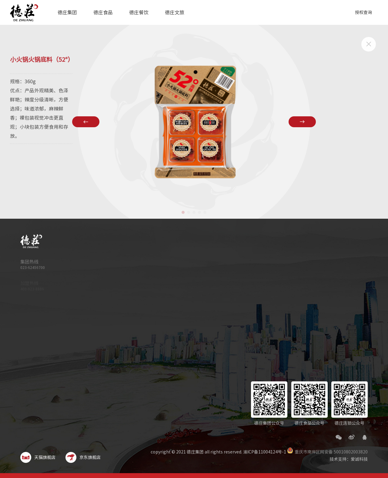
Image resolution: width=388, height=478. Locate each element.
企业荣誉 (216, 290)
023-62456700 (32, 270)
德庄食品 (103, 12)
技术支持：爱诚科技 (348, 459)
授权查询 (363, 12)
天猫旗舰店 (37, 457)
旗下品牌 (216, 282)
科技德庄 (216, 266)
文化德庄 (216, 274)
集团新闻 (216, 298)
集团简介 (216, 251)
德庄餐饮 (139, 12)
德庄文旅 (174, 12)
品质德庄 (216, 259)
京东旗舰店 (83, 457)
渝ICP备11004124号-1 (264, 452)
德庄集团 (67, 12)
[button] (183, 212)
